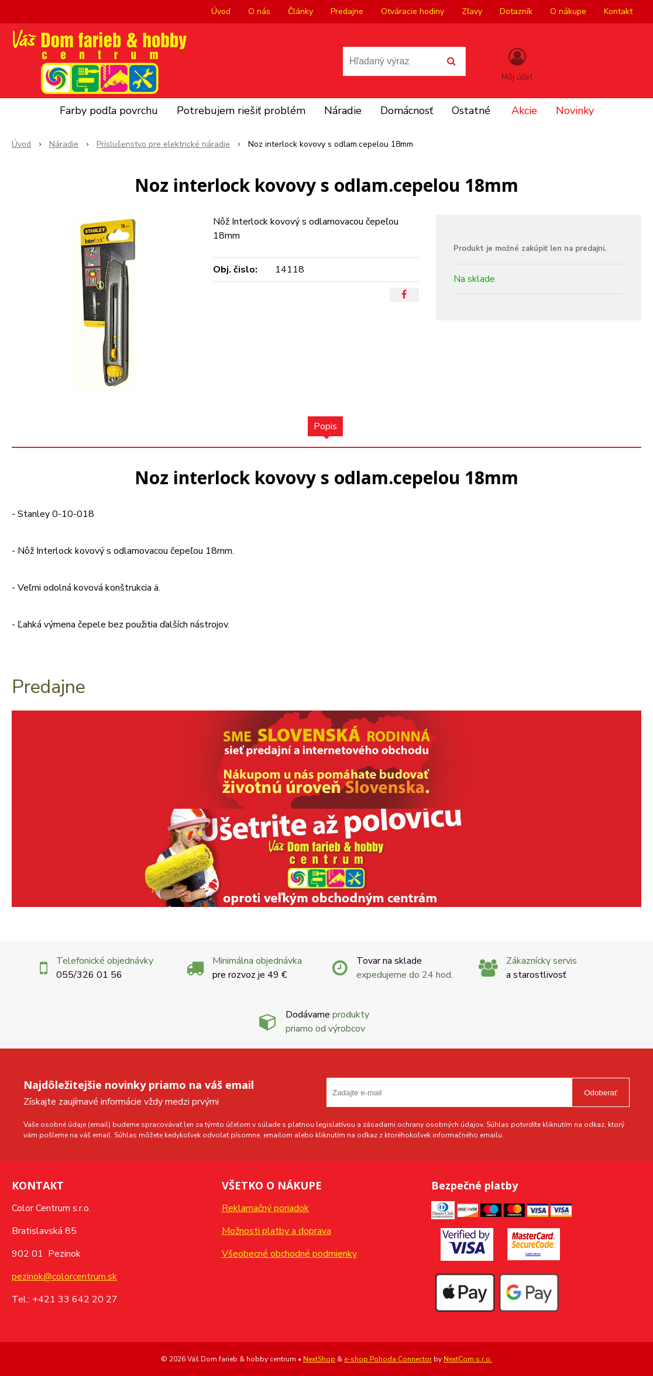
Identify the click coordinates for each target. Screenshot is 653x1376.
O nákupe (568, 11)
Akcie (524, 111)
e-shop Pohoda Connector (388, 1359)
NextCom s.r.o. (468, 1359)
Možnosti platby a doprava (276, 1231)
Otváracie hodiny (412, 11)
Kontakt (618, 11)
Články (300, 11)
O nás (259, 11)
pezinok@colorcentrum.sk (64, 1276)
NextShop (319, 1359)
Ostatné (471, 111)
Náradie (343, 111)
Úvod (221, 11)
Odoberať (600, 1092)
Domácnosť (406, 111)
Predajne (347, 11)
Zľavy (472, 11)
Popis (325, 426)
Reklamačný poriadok (265, 1208)
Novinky (575, 111)
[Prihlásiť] (516, 63)
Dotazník (516, 11)
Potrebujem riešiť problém (241, 111)
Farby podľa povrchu (109, 111)
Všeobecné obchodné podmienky (289, 1253)
